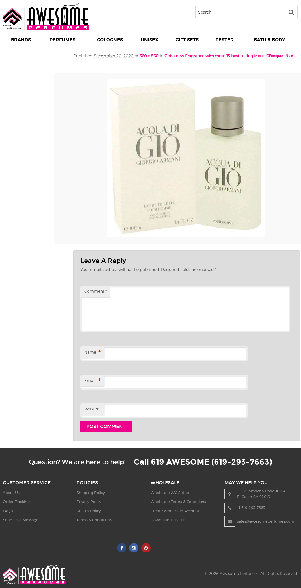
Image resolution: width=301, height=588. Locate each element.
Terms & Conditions (94, 519)
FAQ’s (8, 510)
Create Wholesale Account (175, 510)
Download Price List (169, 519)
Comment (95, 291)
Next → (291, 56)
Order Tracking (16, 501)
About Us (11, 492)
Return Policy (89, 510)
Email (92, 381)
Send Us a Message (20, 519)
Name (92, 352)
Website (91, 408)
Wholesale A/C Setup (170, 492)
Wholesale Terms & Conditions (178, 501)
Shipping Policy (91, 492)
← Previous (273, 56)
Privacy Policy (89, 501)
